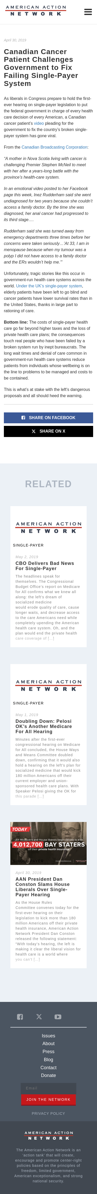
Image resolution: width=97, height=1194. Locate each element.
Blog (48, 1059)
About (48, 1043)
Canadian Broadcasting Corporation (54, 147)
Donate (48, 1075)
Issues (48, 1035)
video (39, 123)
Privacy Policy (48, 1113)
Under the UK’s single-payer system (49, 286)
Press (48, 1051)
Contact (48, 1067)
